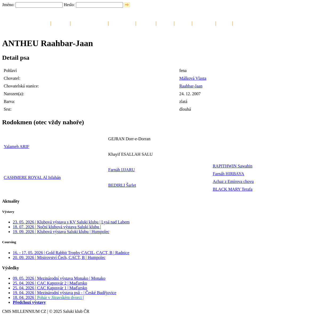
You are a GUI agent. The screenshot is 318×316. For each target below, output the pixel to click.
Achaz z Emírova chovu (233, 181)
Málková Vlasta (192, 78)
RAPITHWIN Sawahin (232, 166)
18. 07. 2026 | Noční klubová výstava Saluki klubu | (57, 227)
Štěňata (165, 22)
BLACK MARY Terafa (232, 189)
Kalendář (61, 22)
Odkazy (224, 22)
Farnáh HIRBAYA (228, 173)
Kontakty (242, 22)
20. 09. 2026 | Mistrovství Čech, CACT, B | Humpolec (59, 257)
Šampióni (145, 22)
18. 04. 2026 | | (48, 297)
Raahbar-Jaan (190, 86)
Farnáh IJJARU (121, 169)
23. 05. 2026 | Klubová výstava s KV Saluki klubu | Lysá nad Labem (71, 222)
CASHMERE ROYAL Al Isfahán (32, 177)
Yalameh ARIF (16, 146)
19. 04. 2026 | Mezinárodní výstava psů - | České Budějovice (64, 292)
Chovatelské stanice (89, 22)
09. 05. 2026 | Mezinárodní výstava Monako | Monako (59, 278)
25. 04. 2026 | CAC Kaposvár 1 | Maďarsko (50, 288)
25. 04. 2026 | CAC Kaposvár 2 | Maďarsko (50, 283)
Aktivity (183, 22)
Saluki (43, 22)
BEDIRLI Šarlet (122, 185)
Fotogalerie (204, 22)
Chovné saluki (122, 22)
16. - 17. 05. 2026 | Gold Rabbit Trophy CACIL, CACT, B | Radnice (71, 252)
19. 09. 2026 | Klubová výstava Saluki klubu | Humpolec (61, 231)
